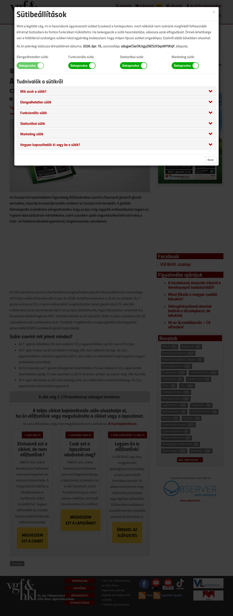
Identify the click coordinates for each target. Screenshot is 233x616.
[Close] (214, 11)
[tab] (116, 91)
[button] (33, 91)
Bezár (211, 160)
